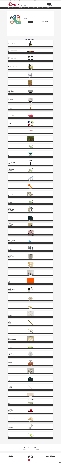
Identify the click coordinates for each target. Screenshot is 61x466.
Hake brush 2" (10, 387)
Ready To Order (25, 19)
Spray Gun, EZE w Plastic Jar (12, 289)
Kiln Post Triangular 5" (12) (11, 418)
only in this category (23, 5)
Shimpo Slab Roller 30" (11, 209)
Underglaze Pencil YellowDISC (12, 339)
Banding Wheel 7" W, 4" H (11, 91)
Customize (30, 429)
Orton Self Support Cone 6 (11, 169)
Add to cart (30, 21)
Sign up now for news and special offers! (30, 447)
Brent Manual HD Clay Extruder (12, 43)
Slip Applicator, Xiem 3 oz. (11, 240)
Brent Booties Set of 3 (11, 248)
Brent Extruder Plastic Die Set (12, 58)
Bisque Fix (9, 154)
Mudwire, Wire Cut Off (11, 435)
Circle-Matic (10, 177)
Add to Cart (30, 46)
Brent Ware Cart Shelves (11, 402)
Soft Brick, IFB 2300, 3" (11, 297)
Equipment (12, 9)
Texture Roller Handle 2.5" (11, 162)
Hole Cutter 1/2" (10, 322)
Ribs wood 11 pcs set (11, 264)
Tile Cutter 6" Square (11, 362)
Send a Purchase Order (44, 21)
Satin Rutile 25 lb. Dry (11, 256)
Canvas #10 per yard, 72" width (12, 194)
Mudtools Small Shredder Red (12, 123)
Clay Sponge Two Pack (11, 115)
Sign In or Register (49, 0)
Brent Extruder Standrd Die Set (12, 50)
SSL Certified (10, 456)
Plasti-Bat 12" (10, 217)
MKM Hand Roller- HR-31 (11, 314)
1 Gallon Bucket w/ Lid (11, 354)
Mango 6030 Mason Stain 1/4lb (12, 281)
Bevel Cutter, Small (10, 410)
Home (9, 9)
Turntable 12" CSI (10, 99)
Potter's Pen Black (10, 224)
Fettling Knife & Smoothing (11, 130)
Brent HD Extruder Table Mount (12, 66)
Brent (18, 9)
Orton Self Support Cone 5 (11, 201)
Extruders (16, 9)
